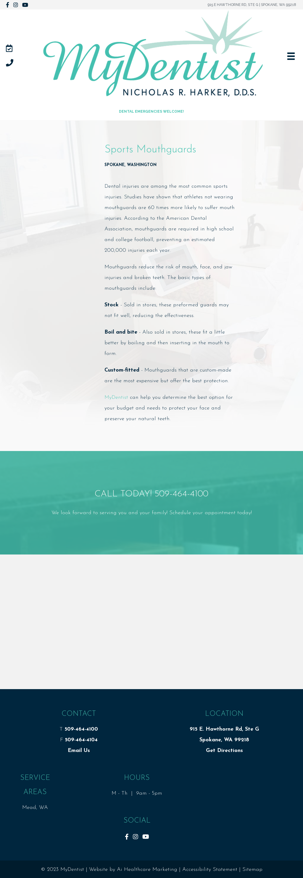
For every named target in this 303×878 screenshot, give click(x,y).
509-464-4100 (181, 494)
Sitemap (252, 869)
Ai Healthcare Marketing (147, 869)
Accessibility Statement (209, 869)
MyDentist (116, 397)
